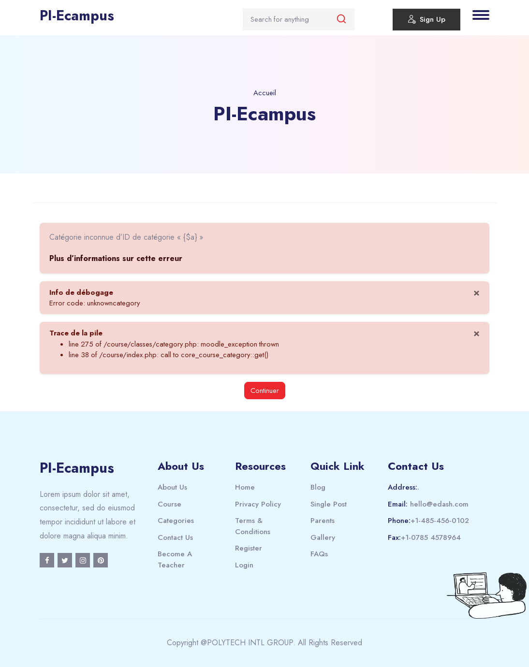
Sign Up (426, 21)
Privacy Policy (258, 504)
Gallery (322, 537)
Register (248, 548)
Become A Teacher (175, 559)
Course (169, 504)
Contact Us (175, 537)
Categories (176, 520)
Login (244, 565)
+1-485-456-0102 (440, 520)
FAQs (319, 554)
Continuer (264, 390)
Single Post (328, 504)
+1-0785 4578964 (431, 537)
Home (245, 487)
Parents (322, 520)
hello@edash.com (439, 504)
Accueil (264, 92)
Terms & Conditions (252, 526)
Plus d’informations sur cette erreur (115, 258)
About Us (172, 487)
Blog (317, 487)
